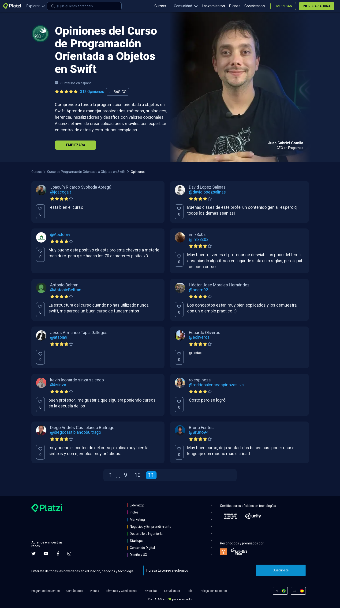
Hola (190, 591)
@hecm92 (198, 290)
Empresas (283, 6)
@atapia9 (58, 337)
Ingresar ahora (316, 6)
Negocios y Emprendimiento (150, 526)
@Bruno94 (198, 432)
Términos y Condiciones (121, 591)
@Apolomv (60, 234)
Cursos (160, 6)
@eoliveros (199, 337)
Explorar (35, 6)
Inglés (134, 512)
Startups (136, 541)
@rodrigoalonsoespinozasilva (216, 385)
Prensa (94, 591)
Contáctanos (254, 6)
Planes (234, 6)
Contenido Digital (142, 548)
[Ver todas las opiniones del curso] (80, 92)
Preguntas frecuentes (45, 591)
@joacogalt (60, 192)
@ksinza (58, 385)
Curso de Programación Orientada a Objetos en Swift (86, 172)
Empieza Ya (75, 145)
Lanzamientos (213, 6)
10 (138, 475)
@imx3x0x (198, 239)
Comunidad (186, 6)
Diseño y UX (138, 555)
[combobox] (84, 6)
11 (151, 475)
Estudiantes (172, 591)
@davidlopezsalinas (207, 192)
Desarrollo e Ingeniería (146, 534)
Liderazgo (137, 505)
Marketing (137, 519)
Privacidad (150, 591)
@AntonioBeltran (65, 290)
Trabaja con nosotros (213, 591)
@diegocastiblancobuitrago (75, 432)
